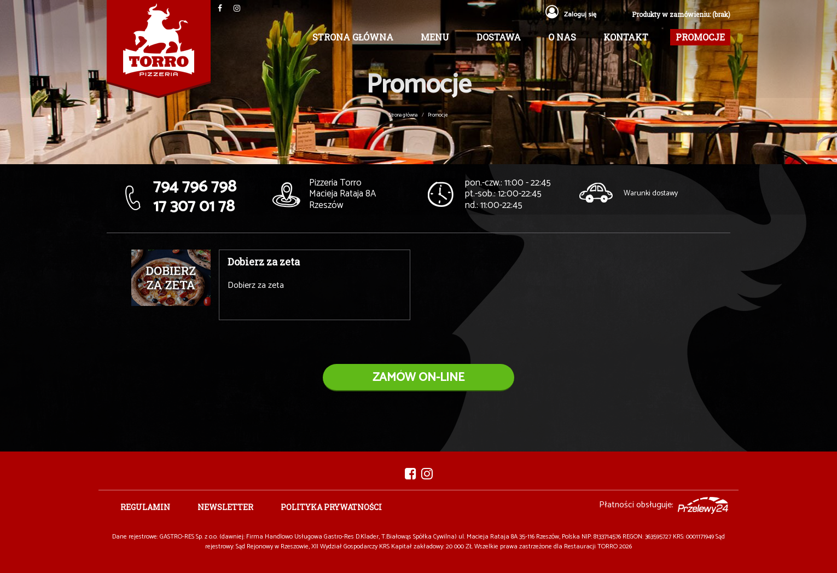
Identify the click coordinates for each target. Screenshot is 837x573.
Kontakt (625, 37)
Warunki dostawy (651, 193)
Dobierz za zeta (264, 261)
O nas (562, 37)
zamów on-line (418, 377)
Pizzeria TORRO (159, 49)
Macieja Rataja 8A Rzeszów (342, 194)
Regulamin (145, 507)
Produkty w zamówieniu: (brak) (681, 14)
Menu (435, 37)
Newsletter (225, 507)
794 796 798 (194, 186)
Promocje (700, 37)
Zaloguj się (570, 14)
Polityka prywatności (331, 507)
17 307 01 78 (194, 206)
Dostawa (498, 37)
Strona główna (352, 37)
